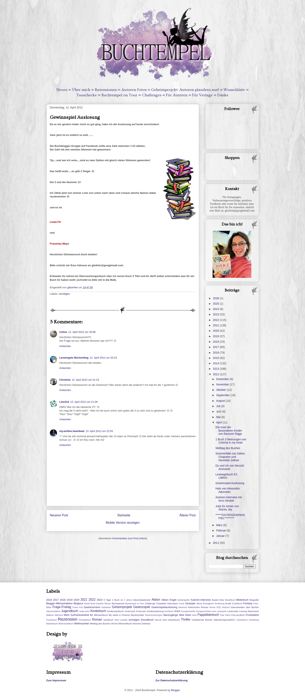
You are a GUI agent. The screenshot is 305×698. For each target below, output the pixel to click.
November (223, 384)
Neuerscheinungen (153, 615)
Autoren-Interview (201, 599)
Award (215, 600)
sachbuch (108, 619)
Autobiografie (183, 600)
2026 (216, 298)
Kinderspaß (130, 611)
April (219, 422)
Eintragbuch (208, 603)
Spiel (165, 620)
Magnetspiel (253, 611)
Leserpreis (222, 611)
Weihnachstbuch (66, 624)
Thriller (185, 619)
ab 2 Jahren (126, 600)
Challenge (150, 603)
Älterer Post (187, 515)
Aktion (156, 599)
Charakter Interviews (167, 603)
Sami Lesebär (121, 620)
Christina (65, 379)
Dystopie (190, 603)
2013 (216, 368)
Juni (219, 411)
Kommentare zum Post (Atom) (129, 538)
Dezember (223, 379)
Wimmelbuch (125, 623)
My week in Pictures (119, 615)
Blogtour (78, 603)
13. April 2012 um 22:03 (99, 431)
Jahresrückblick (53, 611)
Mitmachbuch (101, 615)
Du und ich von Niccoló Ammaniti (229, 467)
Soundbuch (147, 619)
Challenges (151, 95)
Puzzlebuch (51, 620)
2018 (216, 341)
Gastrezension (92, 607)
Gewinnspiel (141, 607)
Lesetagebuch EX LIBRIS (226, 476)
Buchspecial (118, 603)
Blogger (175, 690)
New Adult (185, 614)
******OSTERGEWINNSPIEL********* (230, 516)
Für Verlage (202, 95)
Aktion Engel (168, 599)
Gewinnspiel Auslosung (229, 483)
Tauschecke (86, 95)
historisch (182, 607)
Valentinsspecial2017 (224, 619)
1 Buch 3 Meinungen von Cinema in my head (230, 441)
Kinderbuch (98, 611)
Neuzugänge (170, 614)
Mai (218, 417)
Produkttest (252, 614)
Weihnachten (81, 623)
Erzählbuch (237, 603)
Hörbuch (226, 607)
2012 (216, 374)
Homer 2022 (215, 607)
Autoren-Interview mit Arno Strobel (228, 499)
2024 (216, 309)
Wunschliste (234, 90)
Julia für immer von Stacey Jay (227, 508)
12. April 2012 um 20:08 (82, 331)
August (221, 400)
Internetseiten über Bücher (245, 607)
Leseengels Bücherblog (74, 357)
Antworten (65, 346)
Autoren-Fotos (134, 90)
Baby (222, 600)
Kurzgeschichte (188, 611)
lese (214, 611)
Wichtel (114, 624)
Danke (223, 95)
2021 (216, 325)
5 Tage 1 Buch (111, 600)
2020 (216, 330)
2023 (216, 314)
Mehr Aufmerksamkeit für (78, 614)
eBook (199, 603)
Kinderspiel (141, 611)
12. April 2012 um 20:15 (103, 357)
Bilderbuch (242, 599)
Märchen (59, 615)
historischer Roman (198, 607)
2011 (216, 542)
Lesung (243, 611)
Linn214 (64, 401)
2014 (216, 363)
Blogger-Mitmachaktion (59, 603)
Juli (218, 406)
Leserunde (232, 611)
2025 (216, 303)
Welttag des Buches (227, 448)
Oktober (221, 389)
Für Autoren (176, 95)
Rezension (67, 619)
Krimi (177, 611)
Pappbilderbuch (208, 614)
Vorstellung (254, 620)
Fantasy (247, 603)
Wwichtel (137, 624)
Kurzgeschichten (203, 611)
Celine (63, 331)
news (194, 615)
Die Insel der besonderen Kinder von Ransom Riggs (228, 431)
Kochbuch (169, 611)
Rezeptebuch (85, 620)
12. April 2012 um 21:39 (84, 401)
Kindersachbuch (115, 611)
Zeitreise (145, 623)
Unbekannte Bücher (202, 619)
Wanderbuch (52, 624)
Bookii (87, 603)
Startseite (123, 515)
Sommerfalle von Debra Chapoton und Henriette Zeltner (230, 457)
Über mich (81, 90)
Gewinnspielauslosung (164, 607)
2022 (216, 320)
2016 (216, 352)
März (219, 525)
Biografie (254, 600)
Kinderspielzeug (155, 611)
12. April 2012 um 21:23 (85, 379)
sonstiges (64, 293)
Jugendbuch (69, 611)
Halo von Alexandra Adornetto (227, 490)
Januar (221, 535)
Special (158, 620)
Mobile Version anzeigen (123, 522)
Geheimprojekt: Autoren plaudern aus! (185, 90)
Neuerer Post (59, 515)
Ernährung (220, 603)
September (223, 395)
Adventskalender (142, 600)
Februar (221, 530)
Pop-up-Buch (238, 615)
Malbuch (50, 615)
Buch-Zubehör (97, 603)
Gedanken (106, 607)
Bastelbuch (230, 600)
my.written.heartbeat (71, 431)
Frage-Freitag (61, 607)
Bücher (108, 603)
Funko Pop (77, 607)
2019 (216, 336)
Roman (97, 619)
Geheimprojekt (122, 607)
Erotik (228, 603)
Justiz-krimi (84, 611)
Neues (61, 90)
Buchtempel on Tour (119, 95)
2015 (216, 358)
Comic (181, 603)
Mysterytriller (137, 615)
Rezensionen (106, 90)
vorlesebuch (242, 620)
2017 (216, 347)
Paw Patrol (225, 615)
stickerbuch (174, 619)
